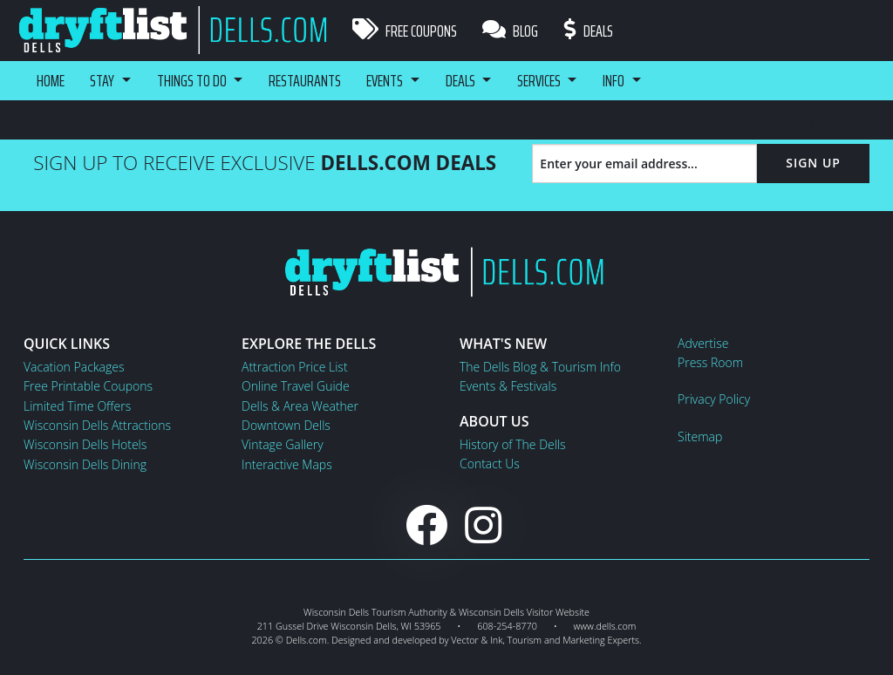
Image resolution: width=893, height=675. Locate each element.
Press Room (710, 362)
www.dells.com (605, 625)
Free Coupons (404, 30)
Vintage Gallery (283, 444)
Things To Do (193, 80)
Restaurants (308, 80)
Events (389, 80)
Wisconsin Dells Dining (85, 464)
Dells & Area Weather (300, 406)
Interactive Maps (287, 464)
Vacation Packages (74, 366)
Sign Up (813, 162)
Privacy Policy (714, 399)
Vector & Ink (476, 639)
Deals (589, 30)
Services (546, 80)
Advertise (703, 343)
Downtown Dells (286, 425)
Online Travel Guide (296, 386)
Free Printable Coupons (88, 386)
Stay (103, 80)
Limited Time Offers (77, 406)
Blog (511, 30)
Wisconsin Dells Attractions (97, 425)
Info (622, 80)
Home (51, 80)
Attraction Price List (295, 366)
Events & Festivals (508, 386)
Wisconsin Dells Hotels (85, 444)
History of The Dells (513, 444)
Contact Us (490, 463)
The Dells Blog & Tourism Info (540, 366)
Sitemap (700, 436)
